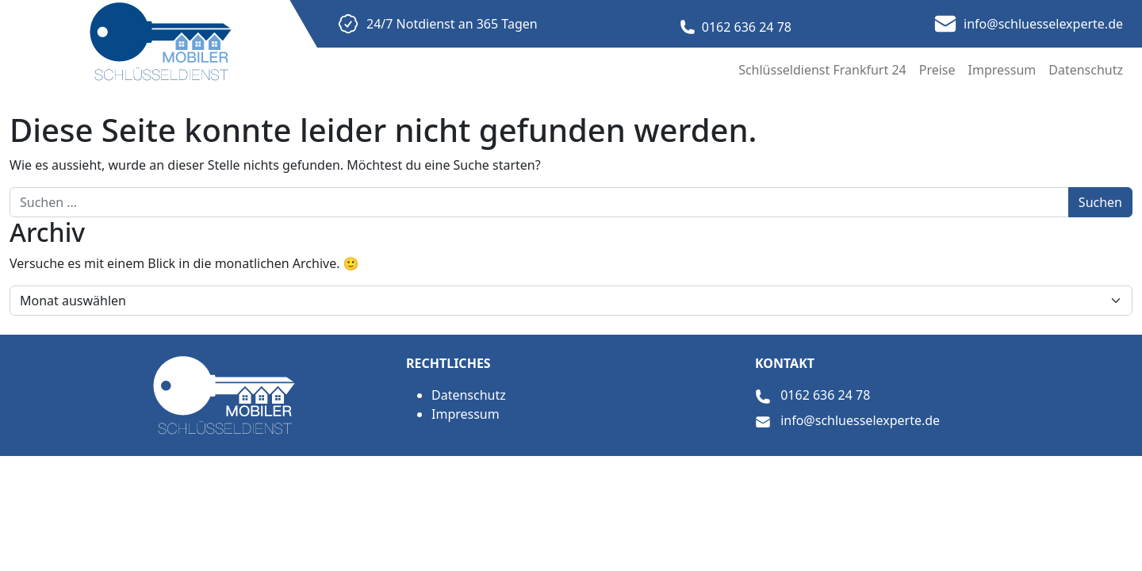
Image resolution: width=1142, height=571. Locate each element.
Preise (937, 70)
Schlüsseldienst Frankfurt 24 (822, 70)
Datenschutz (1085, 70)
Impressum (1002, 70)
